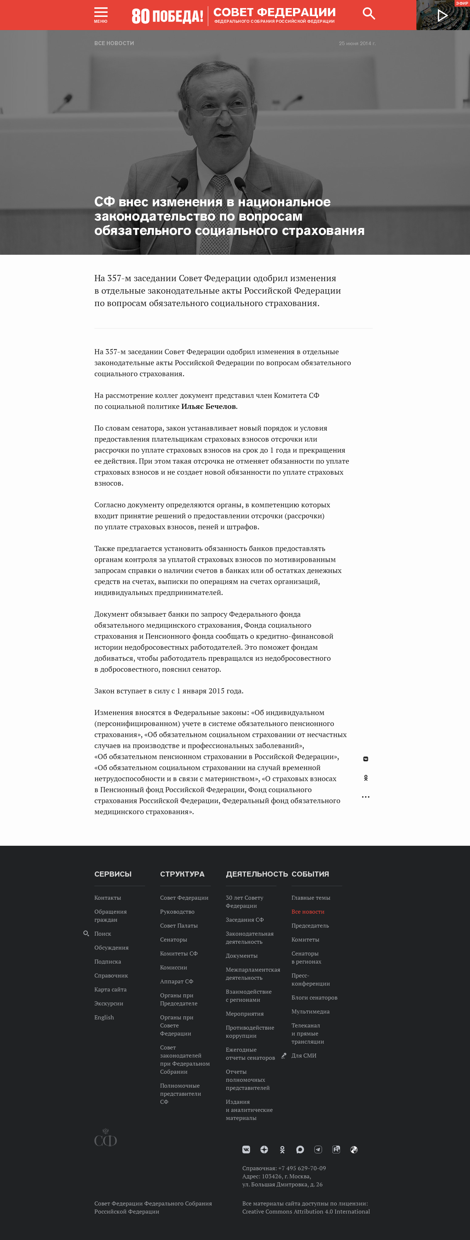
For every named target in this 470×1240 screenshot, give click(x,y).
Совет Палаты (179, 925)
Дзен (264, 1149)
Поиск (102, 933)
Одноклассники (366, 778)
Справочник (111, 975)
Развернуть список (365, 797)
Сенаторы (173, 939)
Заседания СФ (245, 919)
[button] (101, 15)
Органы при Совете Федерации (177, 1025)
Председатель (310, 925)
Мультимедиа (311, 1011)
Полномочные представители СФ (180, 1093)
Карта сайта (110, 989)
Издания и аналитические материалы (249, 1109)
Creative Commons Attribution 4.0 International (306, 1211)
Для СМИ (304, 1055)
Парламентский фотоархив (354, 1149)
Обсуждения (111, 947)
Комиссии (173, 967)
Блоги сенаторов (314, 997)
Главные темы (311, 897)
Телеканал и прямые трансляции (308, 1033)
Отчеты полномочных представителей (248, 1079)
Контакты (107, 897)
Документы (242, 955)
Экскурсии (108, 1003)
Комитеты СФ (179, 953)
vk (246, 1149)
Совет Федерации (184, 897)
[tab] (366, 782)
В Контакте (366, 759)
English (104, 1017)
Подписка (107, 961)
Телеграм (318, 1149)
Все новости (114, 43)
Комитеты (305, 939)
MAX (300, 1149)
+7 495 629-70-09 (302, 1168)
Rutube (336, 1149)
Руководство (177, 911)
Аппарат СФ (177, 981)
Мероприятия (245, 1013)
